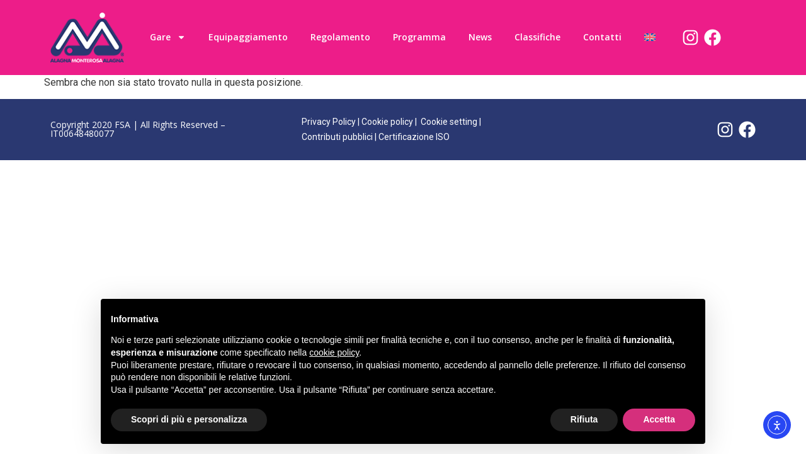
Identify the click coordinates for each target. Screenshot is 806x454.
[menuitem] (650, 37)
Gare (168, 37)
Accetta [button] (659, 419)
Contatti (602, 37)
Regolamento (340, 37)
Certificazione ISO (414, 137)
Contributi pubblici (337, 137)
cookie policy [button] (334, 352)
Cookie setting (449, 122)
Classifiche (537, 37)
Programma (419, 37)
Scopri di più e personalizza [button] (189, 419)
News (480, 37)
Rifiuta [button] (584, 419)
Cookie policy (387, 122)
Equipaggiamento (248, 37)
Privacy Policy (329, 122)
